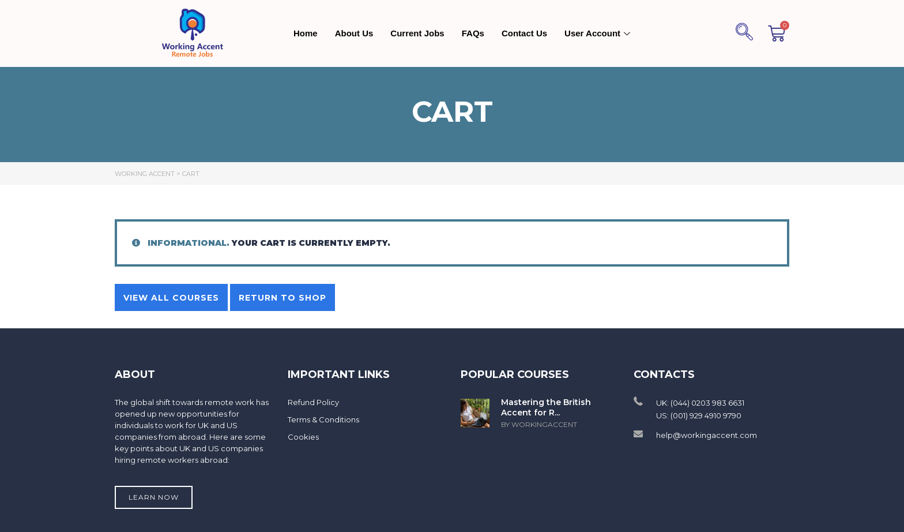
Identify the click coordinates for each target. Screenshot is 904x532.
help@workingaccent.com (706, 435)
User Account (598, 33)
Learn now (154, 497)
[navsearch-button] (744, 33)
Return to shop (282, 298)
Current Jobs (417, 33)
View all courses (171, 298)
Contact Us (524, 33)
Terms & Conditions (323, 419)
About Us (354, 33)
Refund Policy (313, 402)
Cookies (303, 436)
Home (305, 33)
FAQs (473, 33)
